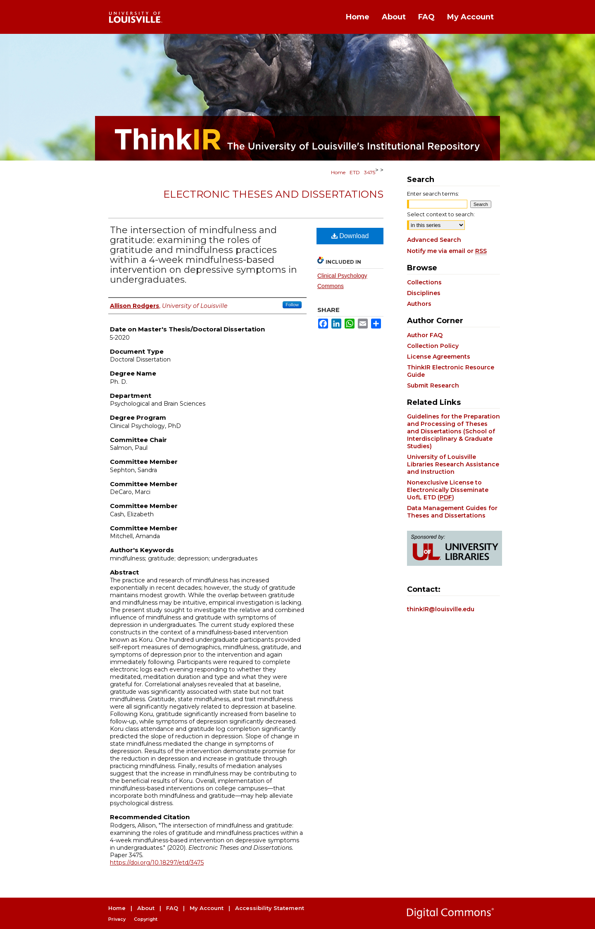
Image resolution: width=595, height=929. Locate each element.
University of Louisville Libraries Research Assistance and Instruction (453, 464)
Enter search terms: (433, 193)
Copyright (145, 919)
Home (338, 172)
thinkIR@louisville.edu (440, 609)
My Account (207, 908)
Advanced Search (434, 239)
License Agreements (438, 356)
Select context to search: (441, 214)
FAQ (172, 908)
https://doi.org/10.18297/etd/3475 (157, 862)
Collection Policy (433, 346)
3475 (369, 172)
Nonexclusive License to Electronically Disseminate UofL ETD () (447, 490)
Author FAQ (425, 335)
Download (350, 235)
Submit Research (433, 385)
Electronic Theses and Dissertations (273, 194)
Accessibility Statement (269, 908)
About (146, 908)
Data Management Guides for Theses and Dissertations (452, 511)
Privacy (117, 919)
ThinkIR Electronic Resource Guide (450, 371)
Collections (424, 282)
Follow (292, 304)
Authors (419, 303)
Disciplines (423, 293)
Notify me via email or (447, 251)
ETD (355, 172)
